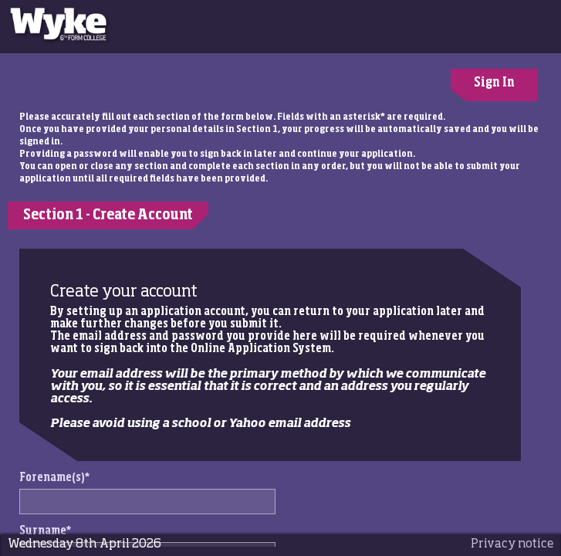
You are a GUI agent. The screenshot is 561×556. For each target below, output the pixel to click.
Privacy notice (512, 544)
